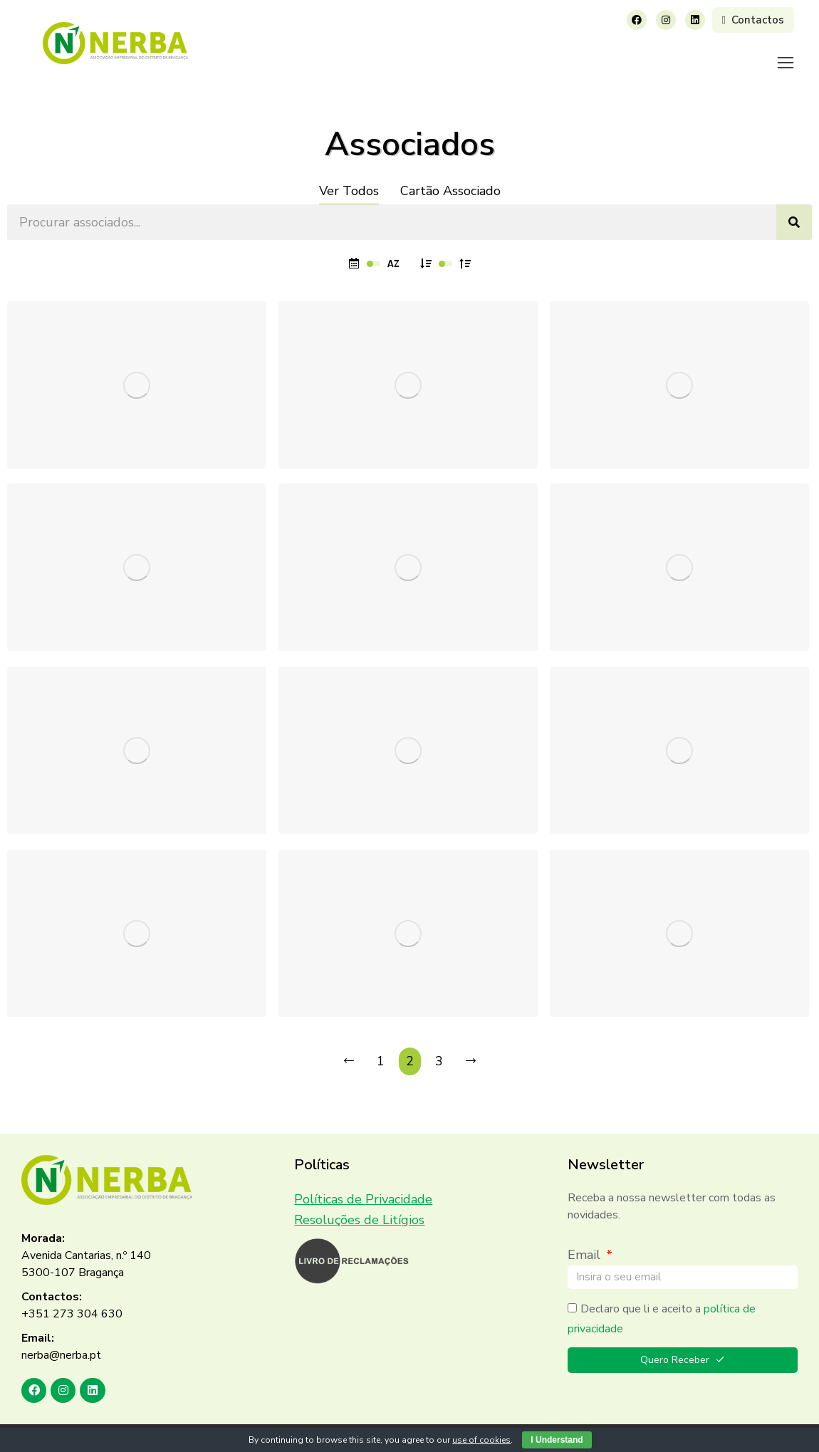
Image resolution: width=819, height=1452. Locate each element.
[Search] (794, 204)
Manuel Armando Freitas (95, 785)
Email (586, 1236)
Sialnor (590, 602)
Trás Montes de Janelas (636, 968)
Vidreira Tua (333, 602)
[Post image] (136, 367)
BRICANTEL (332, 785)
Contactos (753, 20)
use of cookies (481, 1440)
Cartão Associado (450, 173)
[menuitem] (266, 54)
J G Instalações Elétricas (638, 785)
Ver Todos (349, 173)
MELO (315, 968)
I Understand (557, 1440)
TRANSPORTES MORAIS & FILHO (121, 602)
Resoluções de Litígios (359, 1202)
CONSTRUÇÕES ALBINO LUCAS (659, 420)
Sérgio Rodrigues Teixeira (100, 419)
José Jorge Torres (348, 419)
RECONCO (56, 968)
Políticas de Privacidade (363, 1181)
